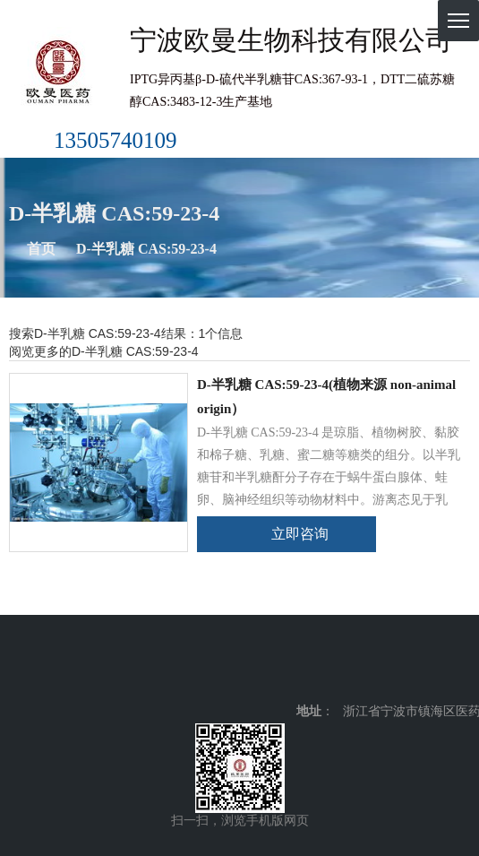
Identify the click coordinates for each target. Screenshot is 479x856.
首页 (41, 248)
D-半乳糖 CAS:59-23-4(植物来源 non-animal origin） (326, 396)
